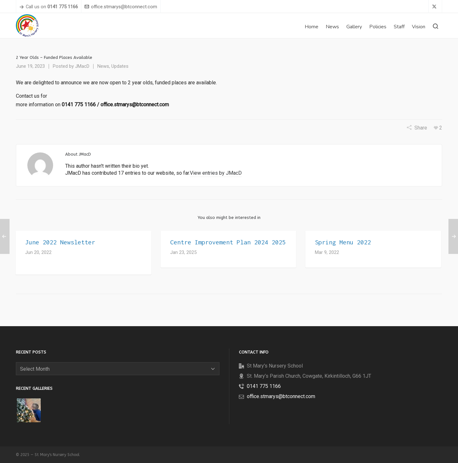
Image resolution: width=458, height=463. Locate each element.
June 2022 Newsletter (60, 242)
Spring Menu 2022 (343, 242)
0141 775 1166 (79, 105)
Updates (119, 66)
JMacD (82, 66)
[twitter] (435, 7)
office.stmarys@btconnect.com (121, 7)
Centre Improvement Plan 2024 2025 (228, 242)
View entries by (216, 173)
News (103, 66)
